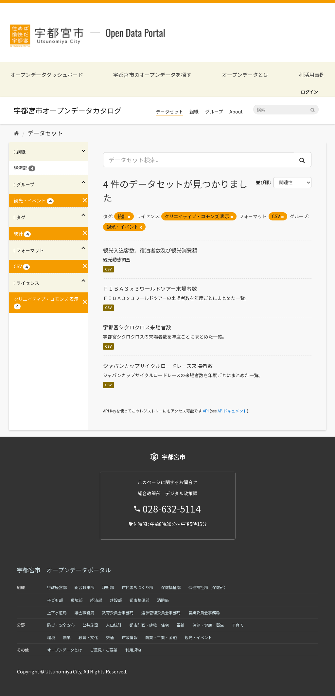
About (236, 111)
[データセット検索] (286, 109)
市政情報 (129, 637)
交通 (110, 637)
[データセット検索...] (198, 159)
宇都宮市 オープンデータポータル (64, 570)
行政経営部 (57, 587)
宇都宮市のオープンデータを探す (152, 74)
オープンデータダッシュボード (46, 74)
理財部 (108, 587)
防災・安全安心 (61, 625)
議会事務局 (84, 612)
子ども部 (55, 600)
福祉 (181, 625)
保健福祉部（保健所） (208, 587)
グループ (214, 111)
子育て (237, 625)
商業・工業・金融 (161, 637)
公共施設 (90, 625)
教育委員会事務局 (117, 612)
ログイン (309, 92)
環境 (51, 637)
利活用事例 (312, 74)
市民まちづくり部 (137, 587)
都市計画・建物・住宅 (149, 625)
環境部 (76, 600)
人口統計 (114, 625)
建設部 (116, 600)
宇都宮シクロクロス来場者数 (137, 327)
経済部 (96, 600)
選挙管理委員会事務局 (161, 612)
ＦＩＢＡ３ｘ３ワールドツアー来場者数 (150, 288)
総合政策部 (84, 587)
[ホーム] (16, 133)
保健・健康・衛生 (208, 625)
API (206, 410)
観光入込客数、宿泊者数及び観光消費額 (150, 250)
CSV (108, 269)
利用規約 (133, 649)
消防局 (163, 600)
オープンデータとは (245, 74)
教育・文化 (88, 637)
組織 (194, 111)
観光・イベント (198, 637)
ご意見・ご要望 (103, 649)
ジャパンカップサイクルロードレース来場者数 (158, 366)
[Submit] (312, 109)
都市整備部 (139, 600)
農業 (67, 637)
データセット (169, 111)
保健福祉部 (171, 587)
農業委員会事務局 (204, 612)
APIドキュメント (232, 410)
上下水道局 (57, 612)
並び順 (263, 182)
